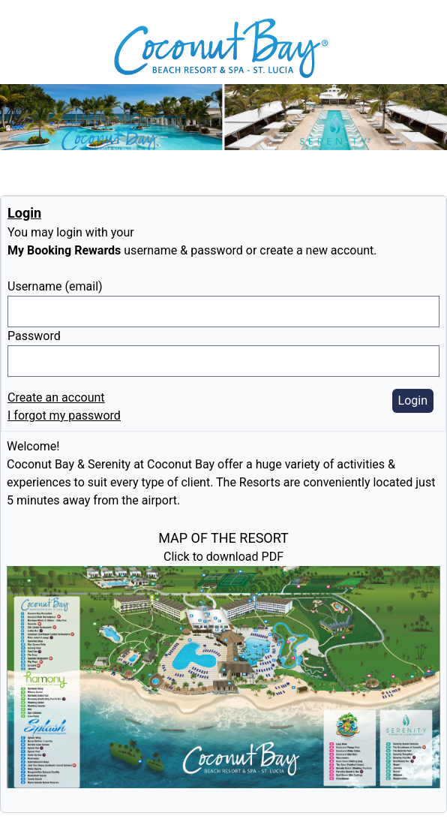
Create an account (56, 397)
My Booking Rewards (64, 250)
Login (413, 400)
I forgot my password (64, 415)
